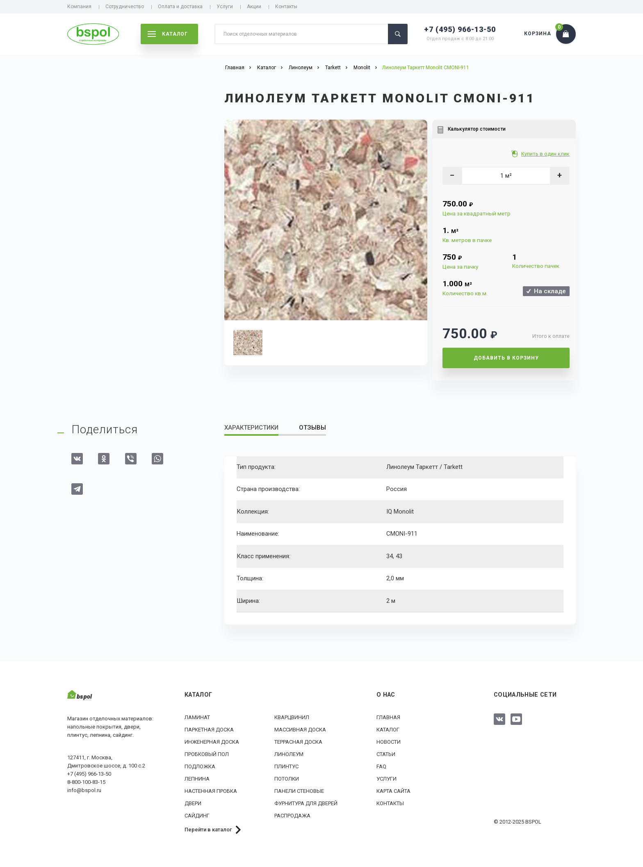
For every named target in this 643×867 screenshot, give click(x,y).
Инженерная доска (212, 742)
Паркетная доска (209, 730)
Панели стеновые (299, 791)
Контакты (286, 6)
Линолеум (288, 754)
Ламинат (197, 717)
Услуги (225, 6)
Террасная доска (298, 742)
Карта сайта (393, 791)
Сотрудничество (124, 6)
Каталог (387, 730)
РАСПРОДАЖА (292, 816)
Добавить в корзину (506, 358)
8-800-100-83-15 (86, 782)
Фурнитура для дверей (305, 803)
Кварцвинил (291, 717)
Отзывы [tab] (312, 427)
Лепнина (197, 779)
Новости (388, 742)
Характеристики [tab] (251, 427)
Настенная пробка (211, 791)
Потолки (286, 779)
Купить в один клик (546, 154)
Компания (79, 6)
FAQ (381, 766)
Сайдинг (197, 816)
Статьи (385, 754)
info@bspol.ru (84, 790)
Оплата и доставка (180, 6)
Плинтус (286, 766)
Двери (193, 803)
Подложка (200, 766)
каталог (168, 34)
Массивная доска (300, 730)
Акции (254, 6)
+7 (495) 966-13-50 (460, 29)
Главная (388, 717)
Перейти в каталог (208, 829)
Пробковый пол (207, 754)
